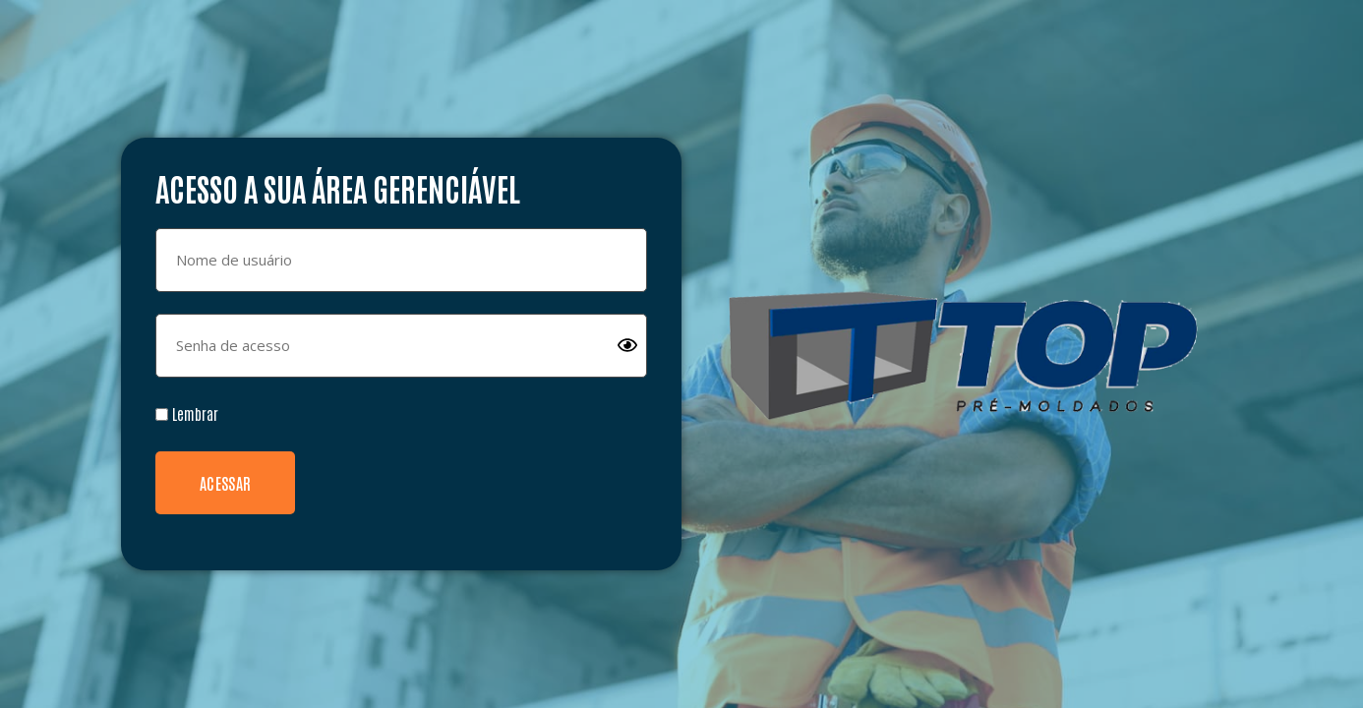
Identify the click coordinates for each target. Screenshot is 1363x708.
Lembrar (186, 413)
